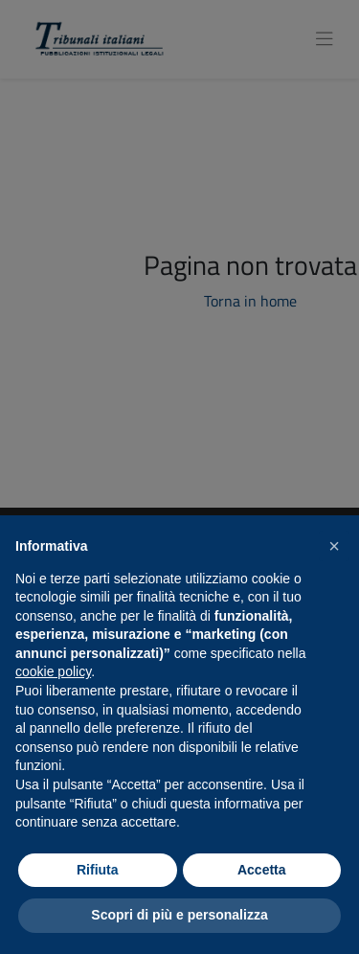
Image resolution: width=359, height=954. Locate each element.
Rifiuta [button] (98, 869)
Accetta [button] (261, 869)
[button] (334, 546)
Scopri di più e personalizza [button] (179, 914)
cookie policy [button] (53, 671)
